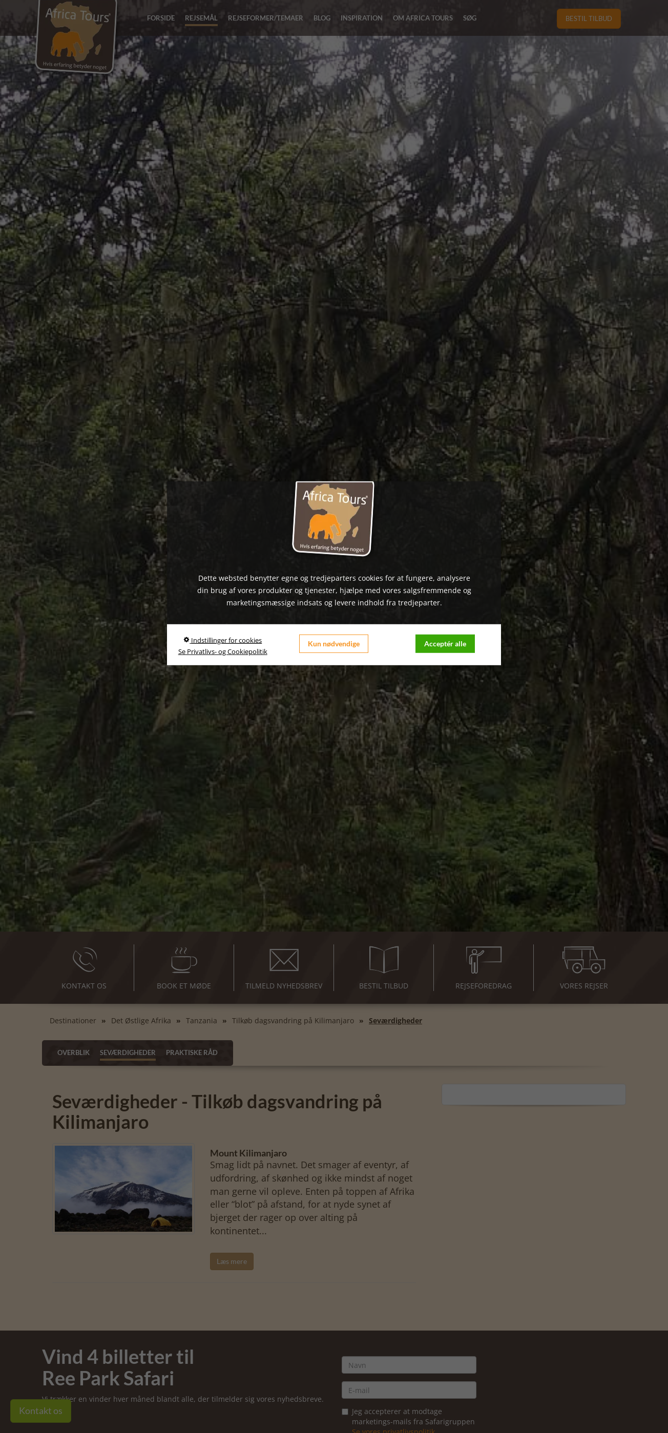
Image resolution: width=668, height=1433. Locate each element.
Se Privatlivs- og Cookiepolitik (222, 651)
